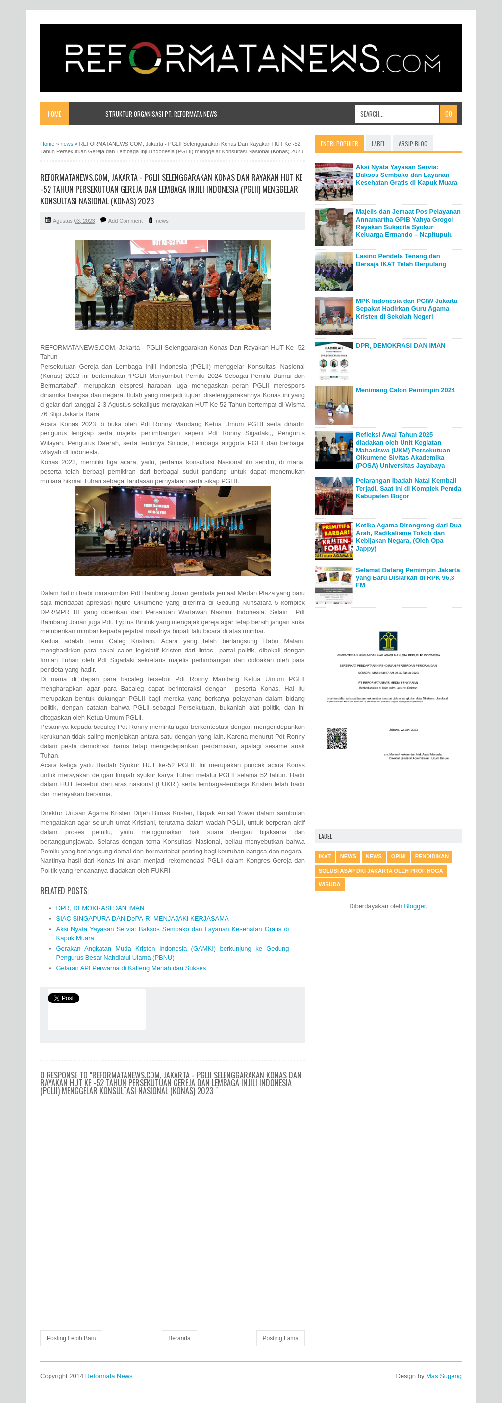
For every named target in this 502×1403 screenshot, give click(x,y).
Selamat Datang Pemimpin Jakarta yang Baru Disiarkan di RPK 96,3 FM (408, 577)
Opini (398, 856)
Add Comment (125, 221)
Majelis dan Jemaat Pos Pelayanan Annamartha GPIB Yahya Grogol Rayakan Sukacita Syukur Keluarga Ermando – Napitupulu (408, 223)
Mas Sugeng (444, 1375)
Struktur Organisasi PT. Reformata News (161, 114)
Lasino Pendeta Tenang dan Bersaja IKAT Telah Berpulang (401, 260)
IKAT (325, 856)
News (374, 856)
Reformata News (109, 1375)
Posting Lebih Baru (71, 1338)
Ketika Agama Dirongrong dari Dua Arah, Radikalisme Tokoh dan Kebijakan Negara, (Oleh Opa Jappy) (409, 537)
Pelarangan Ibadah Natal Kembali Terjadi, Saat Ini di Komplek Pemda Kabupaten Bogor (408, 488)
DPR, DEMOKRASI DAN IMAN (100, 908)
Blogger (415, 906)
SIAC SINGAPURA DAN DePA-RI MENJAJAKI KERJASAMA (142, 918)
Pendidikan (432, 856)
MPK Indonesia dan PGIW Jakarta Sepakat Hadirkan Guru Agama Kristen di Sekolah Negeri (406, 308)
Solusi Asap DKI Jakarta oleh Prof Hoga (381, 871)
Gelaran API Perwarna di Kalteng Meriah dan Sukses (131, 968)
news (162, 221)
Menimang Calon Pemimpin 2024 (405, 390)
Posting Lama (281, 1338)
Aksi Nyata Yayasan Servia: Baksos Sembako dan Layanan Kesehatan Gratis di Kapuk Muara (406, 174)
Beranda (179, 1338)
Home (54, 114)
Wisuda (330, 884)
